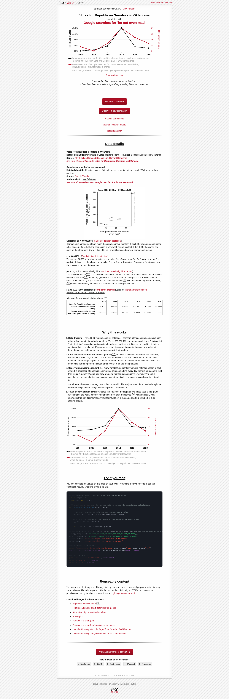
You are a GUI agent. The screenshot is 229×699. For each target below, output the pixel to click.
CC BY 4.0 (114, 690)
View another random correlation (114, 652)
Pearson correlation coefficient (107, 241)
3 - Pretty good (113, 664)
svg (122, 75)
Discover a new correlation (114, 111)
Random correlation (114, 101)
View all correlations (114, 118)
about (153, 2)
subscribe (168, 2)
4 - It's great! (129, 664)
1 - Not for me (84, 664)
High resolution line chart (84, 603)
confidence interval (105, 290)
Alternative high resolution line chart (89, 612)
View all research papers (114, 125)
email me (159, 2)
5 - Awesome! (145, 664)
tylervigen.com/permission (125, 593)
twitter (133, 684)
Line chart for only (102, 629)
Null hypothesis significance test (117, 271)
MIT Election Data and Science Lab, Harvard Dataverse (101, 158)
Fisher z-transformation (136, 290)
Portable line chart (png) (84, 620)
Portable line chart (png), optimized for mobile (94, 625)
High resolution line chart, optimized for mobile (94, 608)
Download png (114, 74)
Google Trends (82, 176)
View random (129, 9)
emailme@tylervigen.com (119, 684)
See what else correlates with (102, 161)
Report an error (114, 131)
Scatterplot (78, 616)
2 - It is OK (98, 664)
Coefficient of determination (95, 256)
